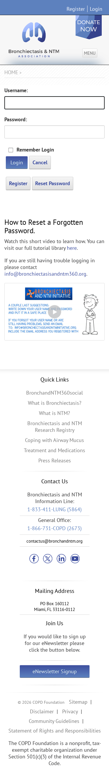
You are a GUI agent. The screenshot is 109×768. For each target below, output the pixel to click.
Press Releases (54, 460)
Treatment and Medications (54, 450)
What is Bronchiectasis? (54, 403)
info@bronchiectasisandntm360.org (45, 273)
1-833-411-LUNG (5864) (54, 509)
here (72, 248)
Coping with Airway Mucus (54, 440)
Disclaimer (42, 711)
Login (96, 9)
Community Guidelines (54, 721)
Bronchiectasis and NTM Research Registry (54, 426)
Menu (90, 53)
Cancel (40, 162)
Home (11, 72)
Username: (16, 90)
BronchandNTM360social (54, 392)
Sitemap (78, 701)
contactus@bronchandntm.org (54, 541)
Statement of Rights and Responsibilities (54, 730)
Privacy (70, 711)
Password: (15, 119)
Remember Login (35, 149)
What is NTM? (54, 413)
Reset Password (52, 183)
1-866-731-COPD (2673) (54, 528)
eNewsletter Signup (55, 671)
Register (76, 9)
